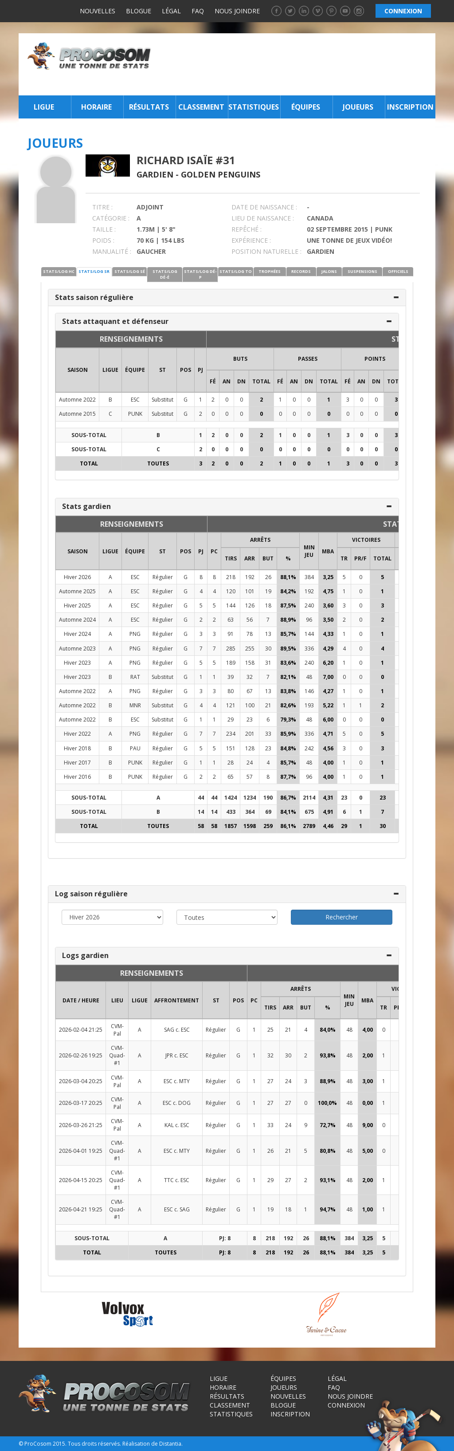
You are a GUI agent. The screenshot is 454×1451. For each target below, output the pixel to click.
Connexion (346, 1405)
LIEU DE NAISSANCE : (262, 218)
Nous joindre (237, 11)
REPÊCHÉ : (246, 229)
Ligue (44, 107)
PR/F (360, 558)
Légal (171, 11)
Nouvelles (97, 11)
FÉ (213, 381)
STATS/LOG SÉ (129, 271)
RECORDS (301, 271)
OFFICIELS (398, 271)
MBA (328, 551)
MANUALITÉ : (111, 251)
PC (214, 551)
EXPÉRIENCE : (251, 240)
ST (162, 370)
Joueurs (358, 107)
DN (241, 381)
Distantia (170, 1443)
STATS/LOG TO (235, 271)
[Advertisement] (296, 64)
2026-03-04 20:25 (80, 1081)
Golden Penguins (220, 174)
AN (227, 381)
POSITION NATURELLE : (266, 251)
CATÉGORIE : (110, 218)
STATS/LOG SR (94, 271)
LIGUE (110, 370)
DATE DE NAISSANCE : (264, 207)
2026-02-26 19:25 (80, 1055)
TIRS (231, 558)
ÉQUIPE (135, 370)
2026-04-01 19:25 (80, 1151)
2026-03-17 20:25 (80, 1103)
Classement (201, 107)
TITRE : (102, 207)
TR (344, 558)
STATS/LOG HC (58, 271)
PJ (200, 370)
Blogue (138, 11)
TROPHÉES (269, 271)
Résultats (149, 107)
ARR (249, 558)
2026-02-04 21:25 (80, 1029)
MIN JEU (309, 551)
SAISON (77, 370)
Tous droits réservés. (94, 1443)
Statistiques (253, 107)
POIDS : (103, 240)
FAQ (198, 11)
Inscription (410, 107)
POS (185, 370)
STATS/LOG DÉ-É (165, 274)
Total (261, 381)
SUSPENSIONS (362, 271)
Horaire (96, 107)
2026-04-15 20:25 (80, 1180)
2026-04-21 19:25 (80, 1209)
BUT (268, 558)
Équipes (305, 107)
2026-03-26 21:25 (80, 1125)
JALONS (329, 271)
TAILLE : (104, 229)
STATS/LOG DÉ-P (200, 274)
